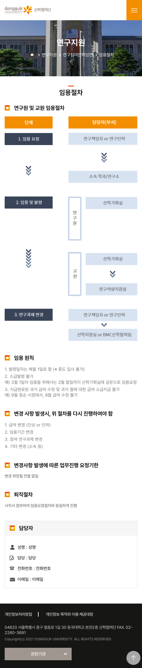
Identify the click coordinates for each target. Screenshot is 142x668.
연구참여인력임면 (78, 54)
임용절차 (106, 54)
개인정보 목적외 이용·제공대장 (69, 614)
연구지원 (49, 54)
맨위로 (133, 658)
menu (134, 10)
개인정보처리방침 (18, 614)
